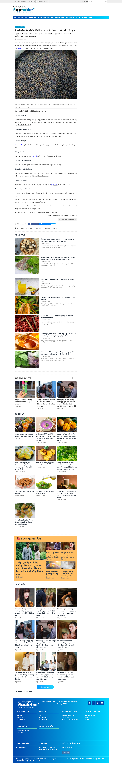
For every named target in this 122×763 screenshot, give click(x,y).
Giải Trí (41, 714)
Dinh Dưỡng (69, 17)
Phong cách (43, 719)
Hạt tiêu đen (19, 145)
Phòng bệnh (43, 716)
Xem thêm (45, 687)
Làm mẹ (86, 719)
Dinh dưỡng (39, 228)
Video (77, 17)
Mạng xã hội (21, 719)
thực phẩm (47, 228)
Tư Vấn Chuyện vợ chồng (69, 719)
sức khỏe (21, 48)
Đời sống (20, 716)
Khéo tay (20, 732)
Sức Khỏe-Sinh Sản (57, 17)
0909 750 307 (67, 747)
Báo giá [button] (66, 751)
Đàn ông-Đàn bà (89, 714)
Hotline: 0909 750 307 (42, 1)
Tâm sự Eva (65, 716)
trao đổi (34, 156)
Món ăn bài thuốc (20, 27)
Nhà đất (19, 714)
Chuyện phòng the (67, 714)
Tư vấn (86, 716)
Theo (67, 219)
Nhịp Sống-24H (23, 17)
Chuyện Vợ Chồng (44, 17)
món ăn (55, 228)
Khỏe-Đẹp (32, 17)
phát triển (54, 184)
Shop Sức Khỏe (87, 17)
